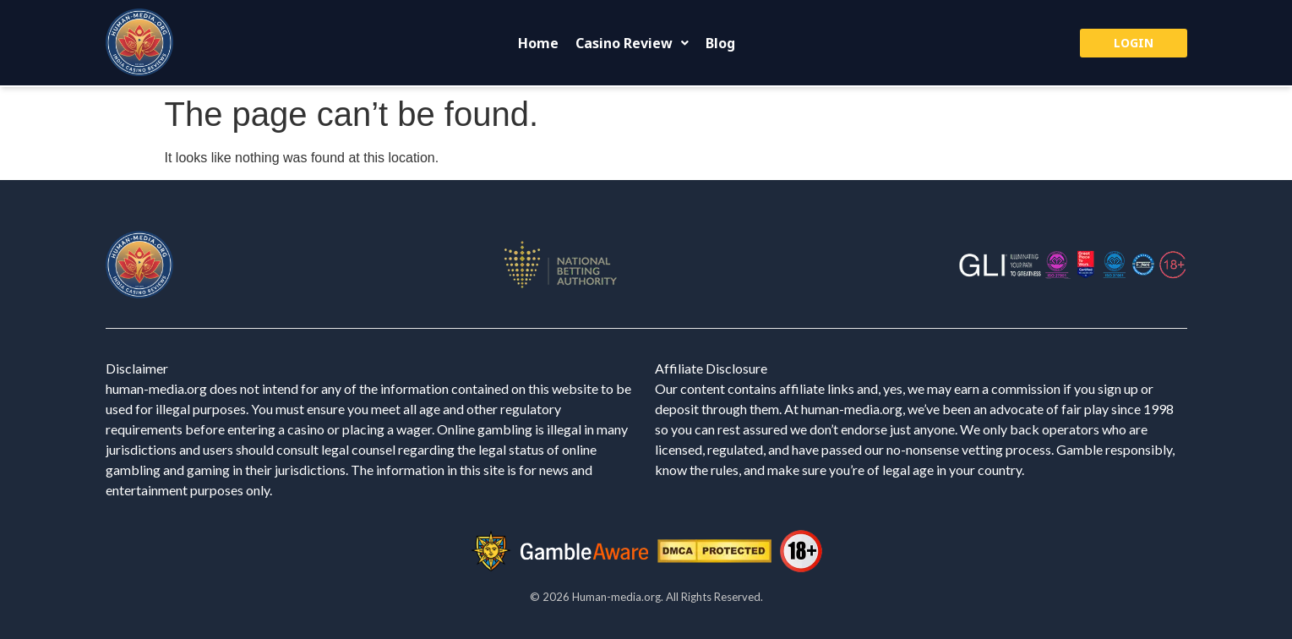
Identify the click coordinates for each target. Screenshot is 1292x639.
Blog (720, 43)
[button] (632, 43)
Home (538, 43)
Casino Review (632, 43)
